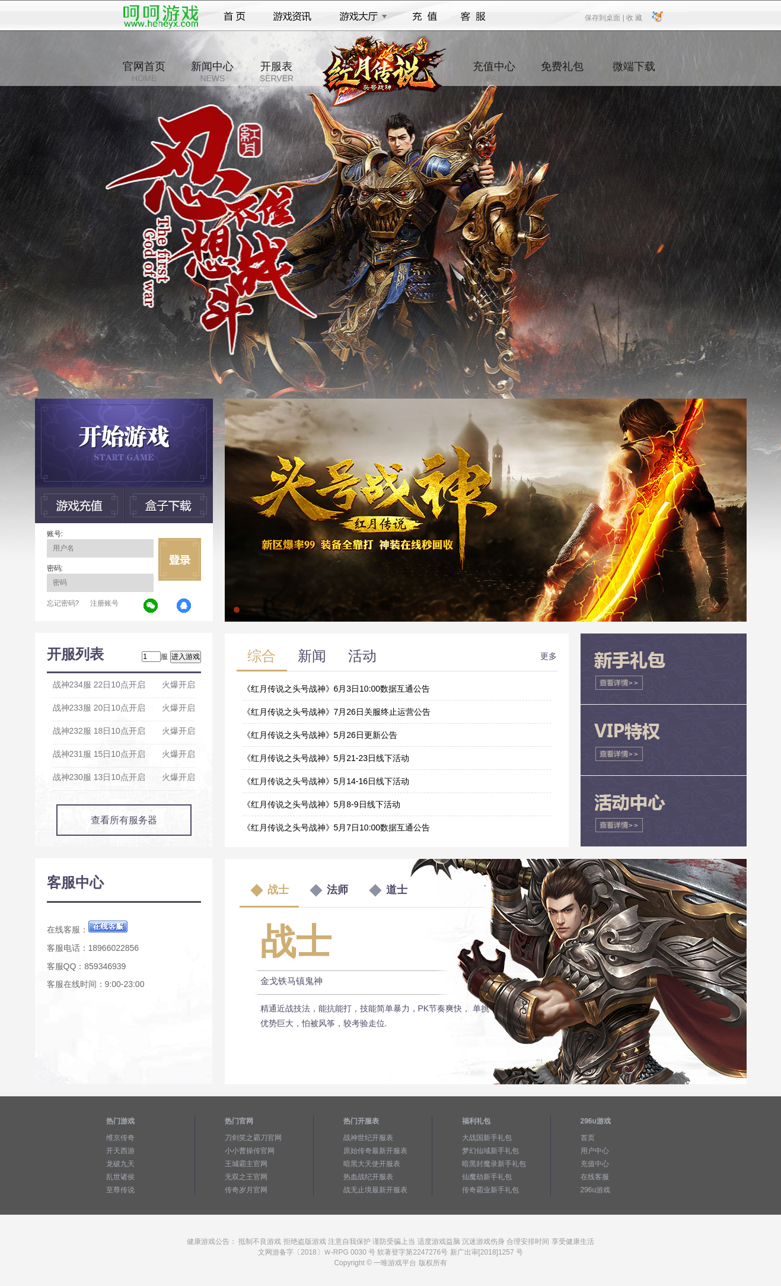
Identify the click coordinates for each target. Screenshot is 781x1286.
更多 (548, 656)
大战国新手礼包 (487, 1138)
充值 (424, 16)
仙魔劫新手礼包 (487, 1177)
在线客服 (595, 1177)
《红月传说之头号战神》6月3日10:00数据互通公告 (337, 688)
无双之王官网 (246, 1177)
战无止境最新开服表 (375, 1190)
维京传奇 (120, 1138)
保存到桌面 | (604, 17)
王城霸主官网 (246, 1164)
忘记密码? (63, 603)
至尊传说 (120, 1190)
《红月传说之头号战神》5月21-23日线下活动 (326, 758)
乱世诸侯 (120, 1177)
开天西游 (120, 1151)
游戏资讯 (292, 16)
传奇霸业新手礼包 (490, 1190)
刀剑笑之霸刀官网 (253, 1138)
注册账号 (104, 603)
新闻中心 (212, 72)
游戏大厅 (360, 16)
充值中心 (494, 72)
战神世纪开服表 (368, 1138)
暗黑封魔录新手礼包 (494, 1164)
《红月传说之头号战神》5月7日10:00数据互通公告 (337, 827)
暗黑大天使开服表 (371, 1164)
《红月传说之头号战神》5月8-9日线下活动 (321, 804)
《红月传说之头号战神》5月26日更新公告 (320, 735)
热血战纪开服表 (368, 1177)
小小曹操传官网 (250, 1151)
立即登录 (179, 559)
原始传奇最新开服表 (375, 1151)
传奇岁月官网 (246, 1190)
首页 (234, 16)
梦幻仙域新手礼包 (490, 1151)
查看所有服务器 (124, 820)
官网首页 (144, 72)
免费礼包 (562, 72)
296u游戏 (596, 1190)
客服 (473, 16)
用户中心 (595, 1151)
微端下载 (633, 72)
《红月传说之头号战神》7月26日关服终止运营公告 (337, 712)
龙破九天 (120, 1164)
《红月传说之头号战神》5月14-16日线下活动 (326, 781)
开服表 (277, 72)
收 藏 (634, 17)
